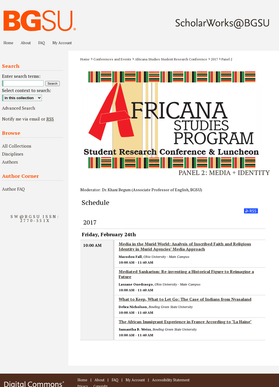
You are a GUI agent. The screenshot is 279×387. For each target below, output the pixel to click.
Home (85, 59)
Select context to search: (26, 90)
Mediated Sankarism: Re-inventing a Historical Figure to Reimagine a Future (186, 274)
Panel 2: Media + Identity (224, 172)
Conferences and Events (112, 59)
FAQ (115, 379)
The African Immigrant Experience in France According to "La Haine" (185, 321)
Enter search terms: (21, 76)
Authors (10, 162)
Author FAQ (13, 189)
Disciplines (12, 154)
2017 (214, 59)
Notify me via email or (28, 119)
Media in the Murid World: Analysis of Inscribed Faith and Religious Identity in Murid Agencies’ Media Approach (185, 246)
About (99, 379)
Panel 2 (226, 59)
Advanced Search (18, 108)
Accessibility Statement (171, 379)
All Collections (16, 146)
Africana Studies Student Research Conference (171, 59)
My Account (135, 379)
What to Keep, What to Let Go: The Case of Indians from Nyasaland (185, 299)
